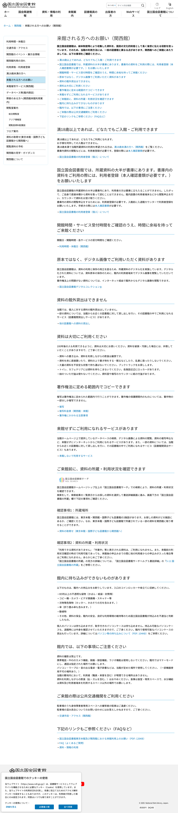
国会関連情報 (25, 13)
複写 (61, 406)
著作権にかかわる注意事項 (73, 415)
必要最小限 (44, 806)
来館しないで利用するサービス (76, 455)
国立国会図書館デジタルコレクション (80, 286)
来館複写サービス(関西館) (20, 86)
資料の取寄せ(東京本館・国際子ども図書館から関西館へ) (25, 139)
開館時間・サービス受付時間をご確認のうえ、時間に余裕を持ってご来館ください (103, 72)
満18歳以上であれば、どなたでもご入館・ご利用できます (90, 60)
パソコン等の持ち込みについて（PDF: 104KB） (122, 633)
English (169, 5)
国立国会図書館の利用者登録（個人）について (84, 157)
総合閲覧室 (14, 113)
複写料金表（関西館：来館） (74, 411)
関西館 (17, 25)
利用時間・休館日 (15, 41)
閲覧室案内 (12, 108)
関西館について (14, 159)
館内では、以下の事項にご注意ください (80, 107)
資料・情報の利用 (51, 13)
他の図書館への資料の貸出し (74, 323)
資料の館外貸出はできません (74, 81)
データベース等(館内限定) (20, 92)
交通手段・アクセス (17, 48)
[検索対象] (111, 5)
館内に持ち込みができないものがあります (81, 103)
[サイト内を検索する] (143, 5)
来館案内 (72, 13)
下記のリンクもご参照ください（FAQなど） (83, 116)
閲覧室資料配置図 (17, 125)
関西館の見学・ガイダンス (20, 153)
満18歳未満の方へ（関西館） (129, 147)
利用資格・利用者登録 (18, 67)
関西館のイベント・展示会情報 (23, 54)
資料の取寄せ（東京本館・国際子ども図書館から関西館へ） (91, 531)
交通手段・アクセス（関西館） (76, 715)
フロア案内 (12, 131)
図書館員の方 (90, 13)
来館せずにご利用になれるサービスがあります (84, 94)
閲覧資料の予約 (14, 146)
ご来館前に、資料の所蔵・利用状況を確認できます (86, 99)
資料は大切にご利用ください (74, 85)
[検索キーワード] (128, 5)
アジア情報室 (15, 119)
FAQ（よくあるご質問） (72, 743)
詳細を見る (11, 806)
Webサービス (133, 13)
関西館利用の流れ (15, 60)
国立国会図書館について (160, 13)
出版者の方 (110, 13)
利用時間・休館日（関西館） (74, 246)
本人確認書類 (135, 150)
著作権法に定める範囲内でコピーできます (81, 90)
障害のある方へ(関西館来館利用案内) (24, 100)
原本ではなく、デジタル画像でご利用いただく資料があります (92, 77)
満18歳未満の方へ (16, 73)
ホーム (6, 13)
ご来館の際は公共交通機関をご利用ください (83, 112)
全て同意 (68, 806)
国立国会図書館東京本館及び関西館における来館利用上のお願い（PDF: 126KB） (102, 738)
